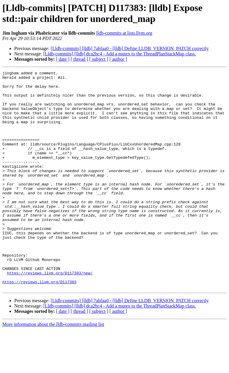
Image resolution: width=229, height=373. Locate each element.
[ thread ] (79, 59)
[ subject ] (98, 59)
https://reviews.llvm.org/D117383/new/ (50, 313)
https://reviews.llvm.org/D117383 (39, 324)
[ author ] (118, 59)
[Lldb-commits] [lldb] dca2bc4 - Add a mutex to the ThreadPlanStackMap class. (119, 53)
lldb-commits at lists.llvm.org (124, 33)
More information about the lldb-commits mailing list (53, 367)
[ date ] (62, 59)
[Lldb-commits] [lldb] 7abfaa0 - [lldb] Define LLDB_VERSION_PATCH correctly (130, 48)
